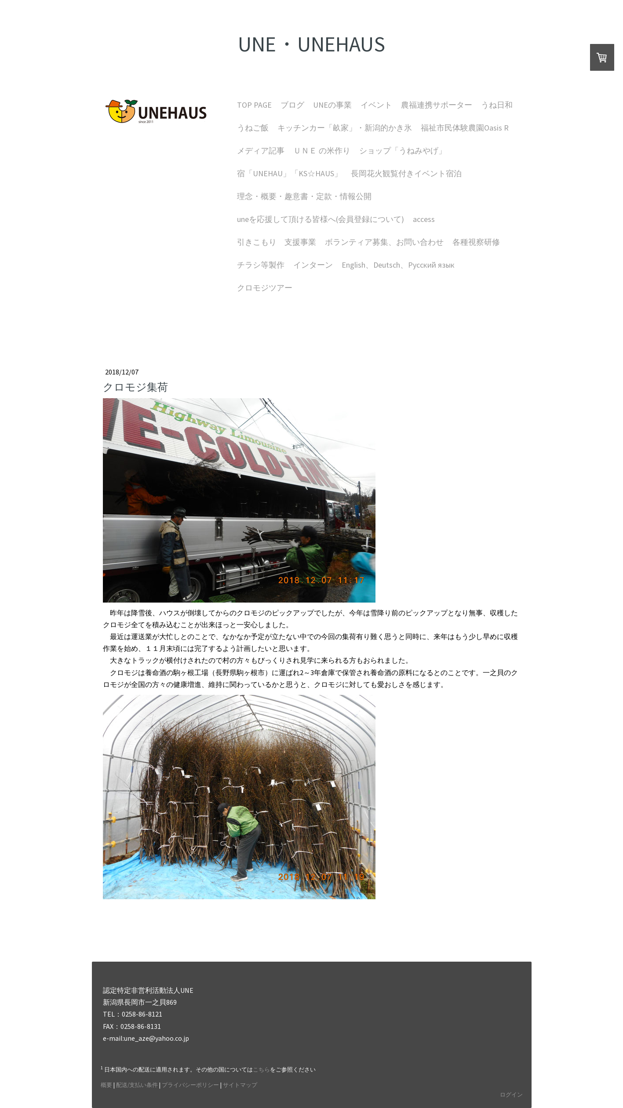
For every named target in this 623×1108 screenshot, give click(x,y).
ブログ (292, 105)
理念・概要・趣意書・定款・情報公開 (304, 196)
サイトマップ (240, 1084)
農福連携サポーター (436, 105)
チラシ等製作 (260, 265)
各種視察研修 (476, 242)
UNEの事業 (332, 105)
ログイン (511, 1094)
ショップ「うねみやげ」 (402, 150)
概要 (106, 1084)
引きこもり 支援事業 (276, 242)
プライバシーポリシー (190, 1084)
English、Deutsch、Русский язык (398, 265)
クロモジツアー (264, 288)
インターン (313, 265)
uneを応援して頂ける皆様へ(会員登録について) (320, 219)
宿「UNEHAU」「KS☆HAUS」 (289, 173)
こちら (261, 1069)
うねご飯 (253, 128)
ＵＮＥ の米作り (321, 150)
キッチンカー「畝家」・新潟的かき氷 (344, 128)
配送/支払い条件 (137, 1084)
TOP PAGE (254, 105)
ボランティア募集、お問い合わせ (384, 242)
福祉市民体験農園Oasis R (465, 128)
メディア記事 (260, 150)
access (424, 219)
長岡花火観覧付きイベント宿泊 (406, 173)
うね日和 (497, 105)
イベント (376, 105)
